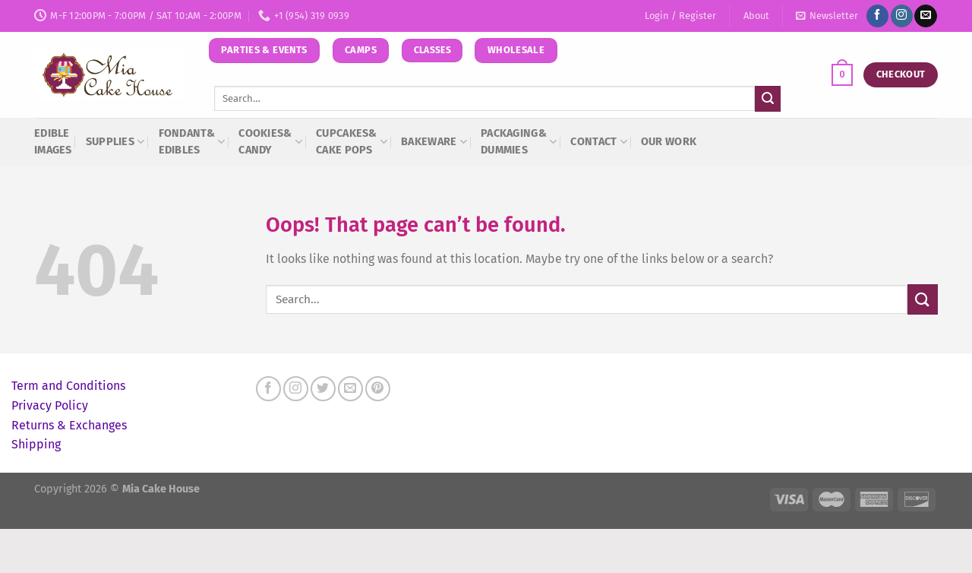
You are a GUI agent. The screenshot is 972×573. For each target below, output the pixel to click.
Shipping (36, 444)
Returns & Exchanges (69, 425)
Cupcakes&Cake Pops (351, 142)
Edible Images (53, 142)
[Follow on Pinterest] (377, 388)
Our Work (668, 141)
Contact (598, 142)
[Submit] (768, 99)
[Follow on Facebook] (877, 16)
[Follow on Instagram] (902, 16)
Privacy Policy (49, 405)
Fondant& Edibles (192, 142)
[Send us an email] (925, 16)
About (756, 15)
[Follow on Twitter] (323, 388)
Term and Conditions (68, 385)
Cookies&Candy (270, 142)
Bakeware (434, 142)
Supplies (115, 142)
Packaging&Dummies (519, 142)
